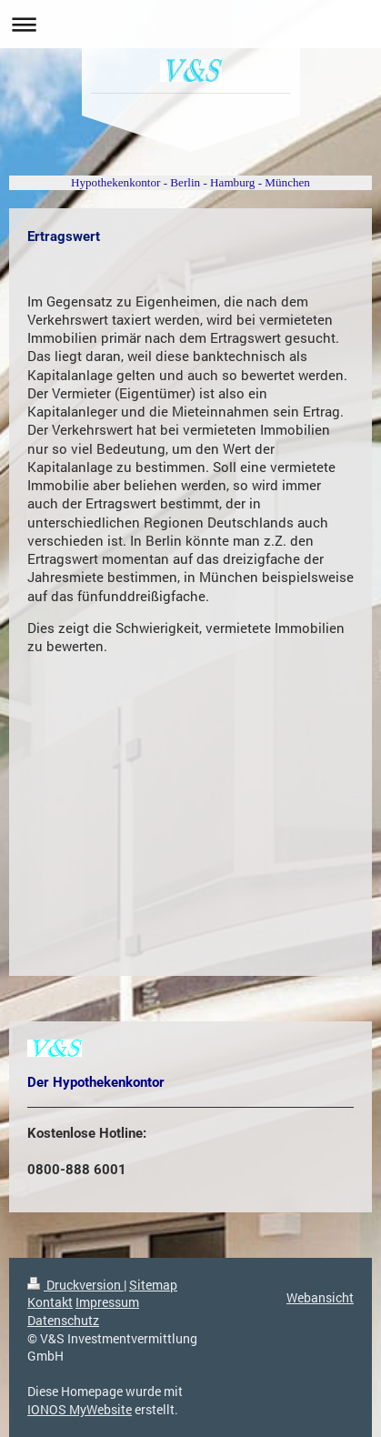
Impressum (107, 1302)
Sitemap (153, 1284)
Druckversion (75, 1284)
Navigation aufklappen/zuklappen (190, 24)
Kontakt (50, 1302)
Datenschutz (63, 1320)
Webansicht (320, 1297)
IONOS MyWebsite (79, 1409)
